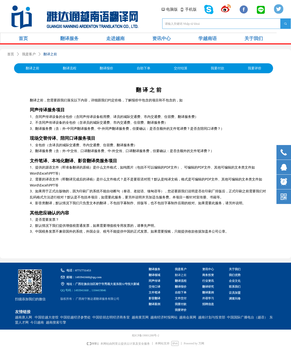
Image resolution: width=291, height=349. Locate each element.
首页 (10, 54)
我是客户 (29, 54)
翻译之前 (50, 54)
